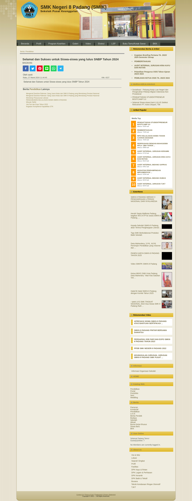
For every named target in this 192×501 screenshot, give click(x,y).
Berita (22, 51)
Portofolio (134, 393)
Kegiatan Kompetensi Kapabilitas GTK (39, 106)
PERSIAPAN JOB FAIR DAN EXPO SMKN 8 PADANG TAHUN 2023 (152, 340)
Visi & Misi (135, 455)
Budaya (133, 418)
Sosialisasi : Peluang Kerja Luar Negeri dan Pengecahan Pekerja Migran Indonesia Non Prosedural (150, 92)
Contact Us (80, 494)
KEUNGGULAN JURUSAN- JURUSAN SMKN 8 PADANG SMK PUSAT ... (150, 356)
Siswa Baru (135, 426)
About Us (137, 450)
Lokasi (134, 458)
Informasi (137, 366)
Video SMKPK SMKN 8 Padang (144, 264)
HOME (136, 376)
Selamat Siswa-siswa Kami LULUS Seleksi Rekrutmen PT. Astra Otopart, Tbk (150, 103)
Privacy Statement (109, 494)
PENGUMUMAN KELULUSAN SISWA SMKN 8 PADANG (46, 100)
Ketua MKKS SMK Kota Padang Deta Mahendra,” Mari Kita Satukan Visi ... (145, 275)
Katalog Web (139, 384)
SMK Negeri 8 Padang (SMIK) (73, 7)
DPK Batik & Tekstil (139, 478)
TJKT (133, 487)
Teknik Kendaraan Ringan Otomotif (145, 484)
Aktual (133, 422)
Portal (132, 391)
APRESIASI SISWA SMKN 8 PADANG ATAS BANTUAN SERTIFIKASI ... (150, 322)
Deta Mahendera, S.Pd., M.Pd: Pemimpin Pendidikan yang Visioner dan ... (146, 245)
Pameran (134, 407)
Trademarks (98, 494)
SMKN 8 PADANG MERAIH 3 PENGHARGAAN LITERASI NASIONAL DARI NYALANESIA (144, 199)
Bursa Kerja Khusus (138, 424)
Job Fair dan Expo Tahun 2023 (37, 104)
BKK (132, 429)
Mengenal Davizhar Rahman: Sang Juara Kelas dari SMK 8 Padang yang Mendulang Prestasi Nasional (62, 93)
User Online (138, 433)
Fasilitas (134, 467)
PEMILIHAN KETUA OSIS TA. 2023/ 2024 (152, 78)
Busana (134, 481)
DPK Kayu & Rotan (139, 470)
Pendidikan (30, 51)
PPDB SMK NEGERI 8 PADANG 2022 (150, 348)
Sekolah (133, 420)
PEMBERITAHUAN (142, 61)
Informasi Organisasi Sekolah (143, 371)
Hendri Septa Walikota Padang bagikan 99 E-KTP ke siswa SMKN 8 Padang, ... (146, 215)
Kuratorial (134, 409)
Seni (132, 395)
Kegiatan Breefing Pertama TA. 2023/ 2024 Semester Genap (150, 56)
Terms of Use (89, 494)
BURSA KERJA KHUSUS (144, 84)
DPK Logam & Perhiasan (141, 473)
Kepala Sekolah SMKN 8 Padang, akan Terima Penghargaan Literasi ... (146, 226)
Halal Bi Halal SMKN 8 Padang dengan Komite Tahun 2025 (143, 292)
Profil (133, 464)
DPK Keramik (137, 475)
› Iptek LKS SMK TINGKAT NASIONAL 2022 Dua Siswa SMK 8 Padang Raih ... (145, 304)
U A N (132, 414)
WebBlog (134, 397)
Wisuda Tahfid (31, 102)
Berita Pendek (136, 416)
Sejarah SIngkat (138, 461)
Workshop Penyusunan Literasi (37, 98)
